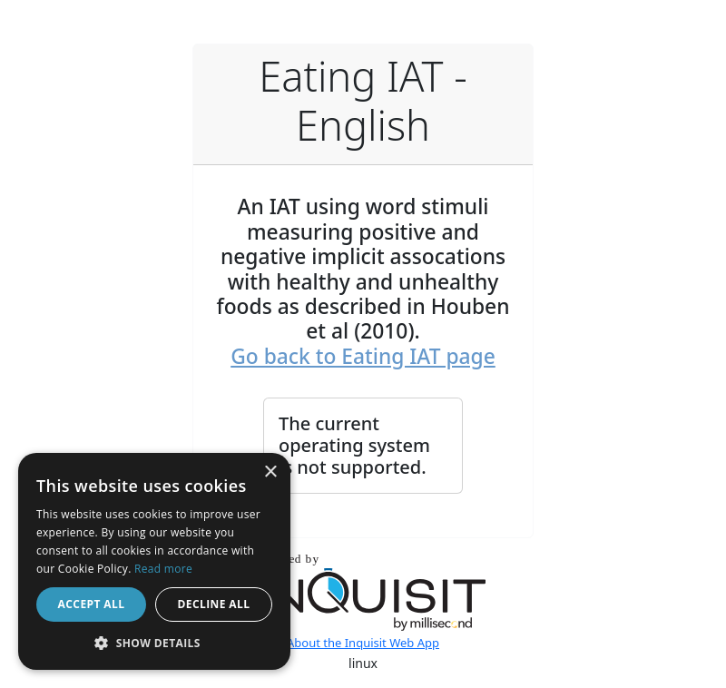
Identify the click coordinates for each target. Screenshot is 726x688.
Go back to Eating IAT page (363, 356)
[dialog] (154, 561)
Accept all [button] (91, 604)
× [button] (270, 472)
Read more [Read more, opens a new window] (163, 568)
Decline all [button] (214, 604)
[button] (154, 643)
